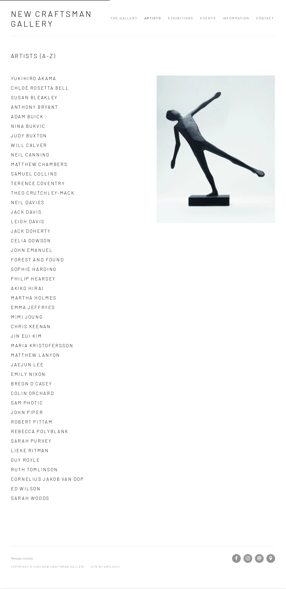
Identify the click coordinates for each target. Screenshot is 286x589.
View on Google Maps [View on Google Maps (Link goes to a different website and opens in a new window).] (270, 558)
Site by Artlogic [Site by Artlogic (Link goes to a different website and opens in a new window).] (105, 566)
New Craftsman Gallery (51, 18)
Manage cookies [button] (22, 558)
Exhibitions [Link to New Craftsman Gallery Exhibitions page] (180, 18)
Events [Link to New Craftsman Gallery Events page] (208, 18)
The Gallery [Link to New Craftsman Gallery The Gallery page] (124, 18)
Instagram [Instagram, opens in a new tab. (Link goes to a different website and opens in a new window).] (248, 558)
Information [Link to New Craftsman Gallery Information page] (236, 18)
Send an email (259, 558)
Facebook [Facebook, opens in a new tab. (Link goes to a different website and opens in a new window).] (236, 558)
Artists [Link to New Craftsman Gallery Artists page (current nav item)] (152, 18)
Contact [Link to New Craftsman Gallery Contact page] (265, 18)
